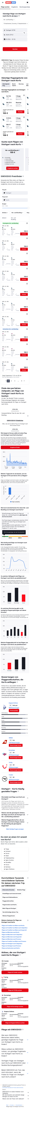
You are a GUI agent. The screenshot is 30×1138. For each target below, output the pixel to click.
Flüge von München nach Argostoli (11, 936)
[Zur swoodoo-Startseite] (10, 2)
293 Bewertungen (14, 755)
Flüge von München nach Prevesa (11, 939)
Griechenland (19, 1105)
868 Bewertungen (14, 707)
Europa (12, 1105)
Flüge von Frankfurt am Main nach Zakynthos (14, 927)
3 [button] (14, 381)
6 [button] (21, 381)
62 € (16, 16)
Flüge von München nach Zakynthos (12, 934)
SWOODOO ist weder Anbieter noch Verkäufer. (15, 1092)
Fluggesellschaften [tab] (8, 901)
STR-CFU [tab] (15, 409)
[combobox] (9, 19)
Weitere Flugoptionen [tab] (8, 915)
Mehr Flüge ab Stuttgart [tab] (9, 908)
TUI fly (10, 762)
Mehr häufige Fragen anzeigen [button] (15, 829)
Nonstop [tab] (21, 84)
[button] (2, 2)
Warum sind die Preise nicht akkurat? (15, 1099)
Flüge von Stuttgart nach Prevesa (11, 946)
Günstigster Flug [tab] (5, 84)
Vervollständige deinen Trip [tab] (10, 912)
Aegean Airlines (13, 703)
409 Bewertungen (14, 779)
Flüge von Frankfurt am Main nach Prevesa (14, 941)
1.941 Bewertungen (14, 742)
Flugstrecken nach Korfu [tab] (9, 904)
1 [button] (8, 381)
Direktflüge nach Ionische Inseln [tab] (11, 893)
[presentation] (19, 16)
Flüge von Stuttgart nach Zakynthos (12, 943)
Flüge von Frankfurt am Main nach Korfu (13, 925)
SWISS (11, 738)
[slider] (28, 208)
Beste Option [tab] (14, 84)
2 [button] (11, 381)
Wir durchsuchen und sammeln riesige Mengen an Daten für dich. (15, 1095)
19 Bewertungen (13, 767)
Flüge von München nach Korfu (10, 932)
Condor (11, 775)
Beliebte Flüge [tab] (21, 890)
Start (7, 1105)
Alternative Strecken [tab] (8, 890)
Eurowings (12, 750)
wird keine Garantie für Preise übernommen (12, 1087)
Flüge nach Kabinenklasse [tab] (10, 897)
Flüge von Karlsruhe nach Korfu (11, 948)
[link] (12, 168)
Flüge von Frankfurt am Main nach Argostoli (14, 930)
